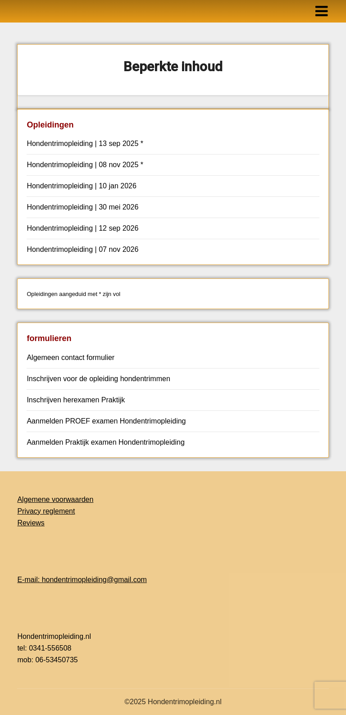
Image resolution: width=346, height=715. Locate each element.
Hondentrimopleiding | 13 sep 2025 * (85, 143)
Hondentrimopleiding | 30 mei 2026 (82, 207)
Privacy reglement (46, 511)
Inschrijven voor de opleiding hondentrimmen (98, 379)
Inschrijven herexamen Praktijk (76, 400)
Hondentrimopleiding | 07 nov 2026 (82, 249)
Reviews (30, 523)
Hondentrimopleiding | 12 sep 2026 (82, 228)
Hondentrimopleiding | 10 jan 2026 (81, 186)
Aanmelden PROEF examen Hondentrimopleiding (106, 421)
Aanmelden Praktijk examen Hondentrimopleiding (105, 442)
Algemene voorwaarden (55, 499)
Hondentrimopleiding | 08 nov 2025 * (85, 165)
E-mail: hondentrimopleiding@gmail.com (81, 579)
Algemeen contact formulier (70, 357)
